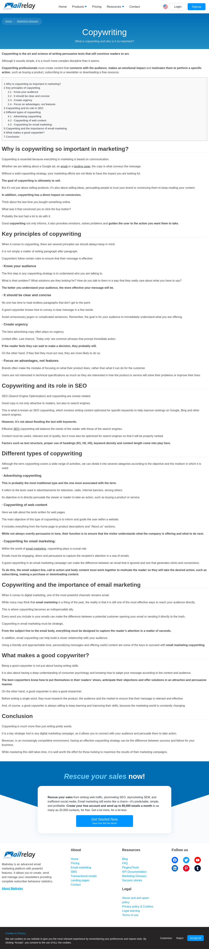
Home (63, 6)
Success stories (132, 880)
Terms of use (130, 915)
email (64, 166)
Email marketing (81, 867)
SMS (74, 871)
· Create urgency (20, 100)
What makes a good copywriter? (24, 132)
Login (178, 6)
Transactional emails (84, 876)
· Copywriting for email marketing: (30, 124)
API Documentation (134, 871)
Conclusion (11, 136)
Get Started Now (104, 821)
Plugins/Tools (130, 867)
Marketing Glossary (27, 21)
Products (78, 6)
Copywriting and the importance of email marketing (35, 128)
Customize (166, 938)
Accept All (195, 938)
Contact (134, 6)
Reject (179, 938)
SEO (17, 428)
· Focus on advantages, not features (31, 104)
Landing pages (80, 880)
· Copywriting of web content (27, 120)
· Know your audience (23, 91)
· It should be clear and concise (29, 95)
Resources (114, 6)
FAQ (125, 863)
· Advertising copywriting (24, 116)
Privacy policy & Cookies (137, 906)
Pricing (96, 6)
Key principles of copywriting (22, 87)
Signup (196, 6)
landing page (82, 166)
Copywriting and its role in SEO (23, 108)
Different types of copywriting (22, 112)
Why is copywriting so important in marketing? (32, 83)
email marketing (36, 548)
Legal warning (131, 910)
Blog (125, 858)
